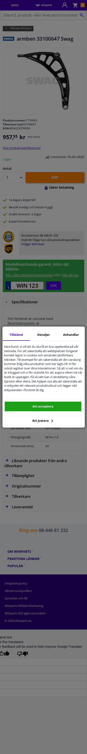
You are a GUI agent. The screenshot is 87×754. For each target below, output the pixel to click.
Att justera (42, 420)
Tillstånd (16, 335)
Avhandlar (71, 335)
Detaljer (43, 335)
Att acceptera (42, 406)
